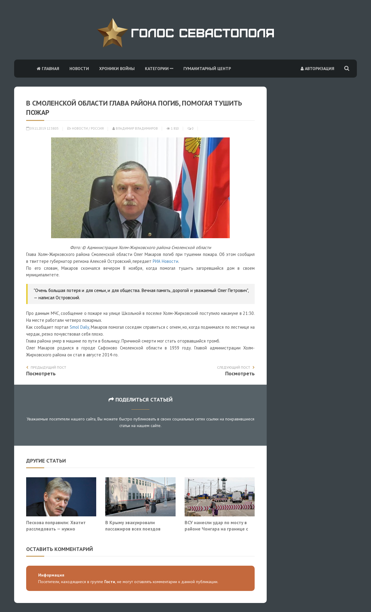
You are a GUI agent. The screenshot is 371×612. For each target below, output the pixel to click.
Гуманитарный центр (207, 68)
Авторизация (317, 68)
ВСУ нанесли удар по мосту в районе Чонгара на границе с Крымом (216, 528)
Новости (79, 68)
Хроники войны (117, 68)
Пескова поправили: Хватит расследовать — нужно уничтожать (56, 528)
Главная (48, 68)
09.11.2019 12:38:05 (42, 128)
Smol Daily (79, 327)
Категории (159, 68)
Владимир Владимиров (135, 128)
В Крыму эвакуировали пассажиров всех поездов (133, 525)
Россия (97, 128)
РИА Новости (165, 261)
